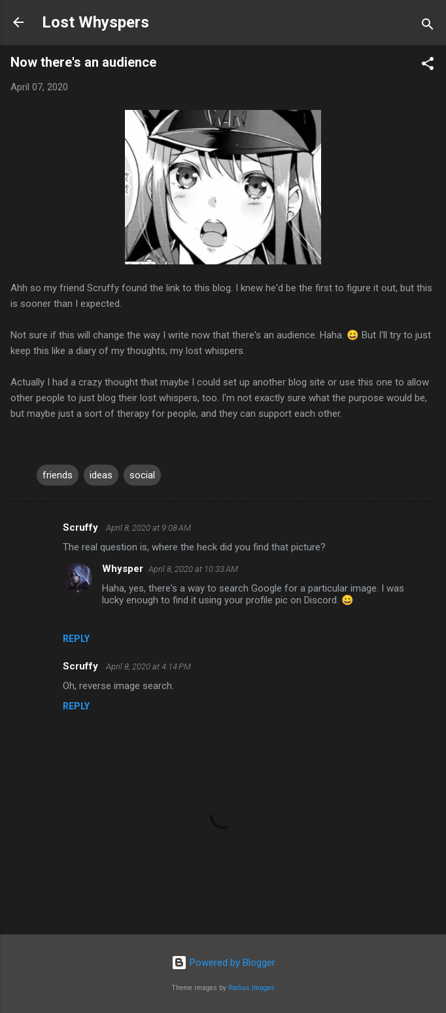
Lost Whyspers (95, 22)
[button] (428, 66)
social (142, 475)
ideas (101, 475)
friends (58, 475)
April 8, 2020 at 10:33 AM (193, 569)
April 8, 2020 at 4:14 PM (148, 666)
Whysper (122, 569)
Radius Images (251, 988)
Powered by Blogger (223, 963)
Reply (76, 638)
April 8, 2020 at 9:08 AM (148, 528)
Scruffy (82, 527)
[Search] (428, 26)
